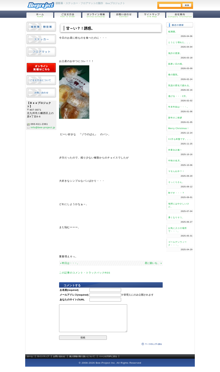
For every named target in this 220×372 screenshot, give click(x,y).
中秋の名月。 (175, 160)
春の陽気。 (174, 74)
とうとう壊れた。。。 (179, 42)
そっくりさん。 (176, 182)
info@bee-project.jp (43, 127)
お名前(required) (69, 290)
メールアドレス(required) (74, 294)
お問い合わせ (59, 362)
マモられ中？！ (176, 171)
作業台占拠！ (175, 150)
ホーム (30, 362)
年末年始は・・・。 (178, 107)
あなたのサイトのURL (72, 299)
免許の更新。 (175, 53)
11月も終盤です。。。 (180, 139)
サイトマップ (43, 362)
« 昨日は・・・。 (69, 263)
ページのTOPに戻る (108, 362)
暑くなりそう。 (176, 217)
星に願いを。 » (153, 263)
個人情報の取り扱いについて (82, 362)
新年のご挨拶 (175, 117)
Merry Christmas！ (178, 128)
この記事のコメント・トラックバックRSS (84, 272)
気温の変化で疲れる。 (179, 85)
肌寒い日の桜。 (176, 64)
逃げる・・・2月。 (178, 96)
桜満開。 (173, 31)
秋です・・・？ (176, 193)
